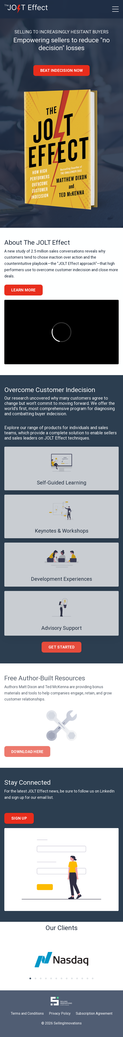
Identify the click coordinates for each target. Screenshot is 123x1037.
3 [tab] (41, 978)
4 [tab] (46, 978)
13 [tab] (93, 978)
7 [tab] (61, 978)
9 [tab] (72, 978)
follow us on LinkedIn (96, 791)
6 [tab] (56, 978)
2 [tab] (35, 978)
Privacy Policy (60, 1013)
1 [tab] (30, 978)
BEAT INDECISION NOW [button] (61, 70)
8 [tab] (67, 978)
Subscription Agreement (94, 1013)
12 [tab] (87, 978)
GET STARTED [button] (61, 647)
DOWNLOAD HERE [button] (27, 751)
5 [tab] (51, 978)
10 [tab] (77, 978)
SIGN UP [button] (19, 818)
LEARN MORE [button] (23, 290)
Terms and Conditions (27, 1013)
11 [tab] (82, 978)
